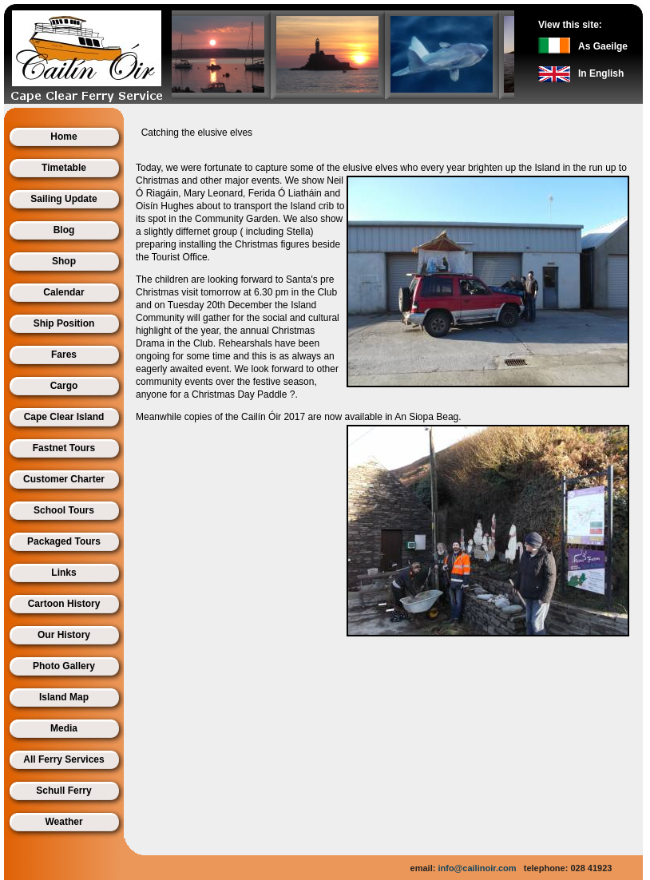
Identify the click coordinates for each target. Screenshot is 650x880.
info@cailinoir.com (477, 868)
